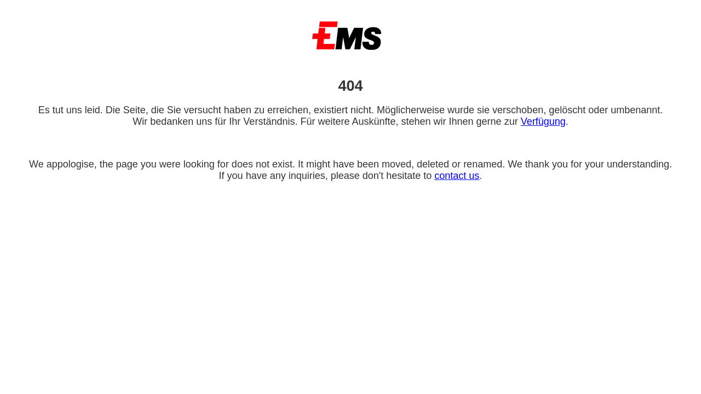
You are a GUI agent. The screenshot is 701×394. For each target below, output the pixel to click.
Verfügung (543, 121)
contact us (456, 175)
